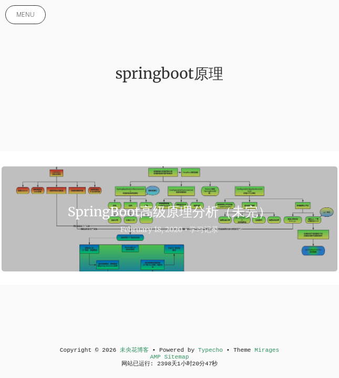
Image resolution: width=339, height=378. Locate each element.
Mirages (266, 350)
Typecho (210, 350)
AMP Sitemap (169, 357)
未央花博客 (134, 350)
